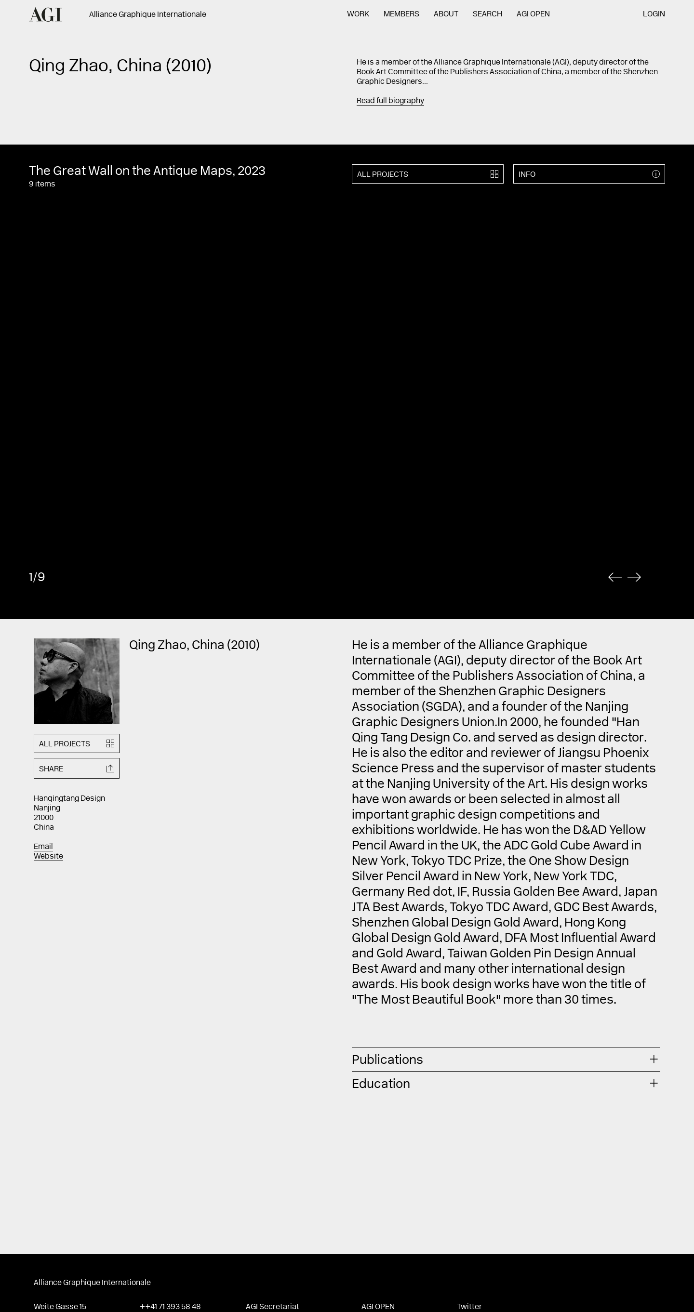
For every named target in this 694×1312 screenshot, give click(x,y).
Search (487, 14)
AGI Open (533, 14)
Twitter (469, 1307)
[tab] (506, 1059)
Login (654, 14)
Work (358, 14)
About (446, 14)
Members (401, 14)
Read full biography (390, 101)
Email (43, 847)
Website (48, 857)
